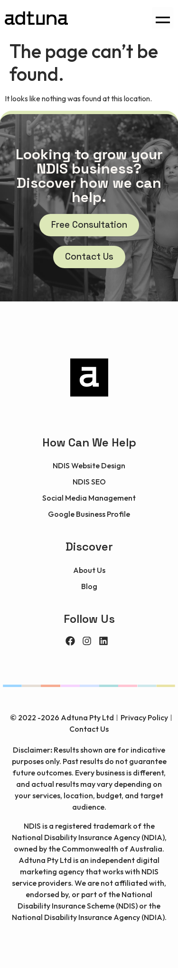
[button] (162, 18)
